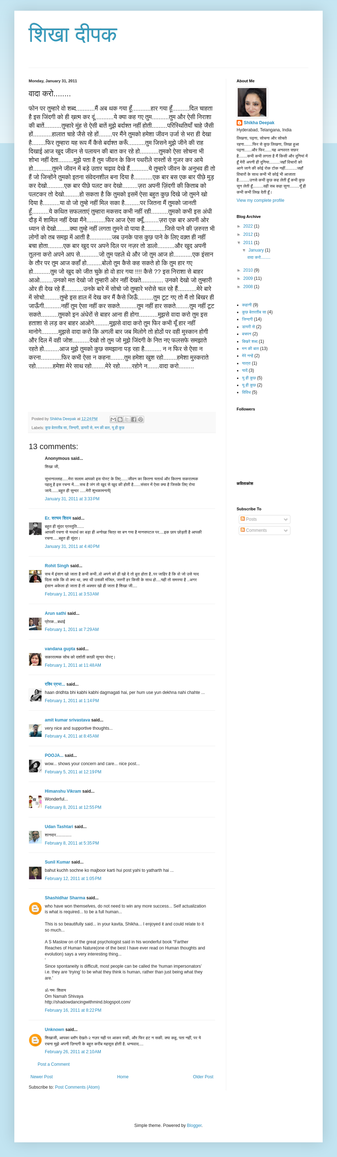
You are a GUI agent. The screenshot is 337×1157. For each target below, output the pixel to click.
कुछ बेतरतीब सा (56, 428)
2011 (248, 242)
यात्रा (246, 363)
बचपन (246, 333)
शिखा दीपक (73, 35)
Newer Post (41, 1076)
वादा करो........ (258, 257)
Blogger (194, 1125)
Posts (249, 519)
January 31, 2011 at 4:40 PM (72, 546)
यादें (244, 370)
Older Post (203, 1076)
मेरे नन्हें (247, 355)
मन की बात (102, 428)
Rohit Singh (57, 565)
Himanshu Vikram (63, 791)
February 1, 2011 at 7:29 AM (72, 629)
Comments (254, 530)
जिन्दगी (74, 428)
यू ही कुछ (118, 428)
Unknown (54, 1029)
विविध (246, 392)
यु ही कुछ (249, 377)
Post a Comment (54, 1064)
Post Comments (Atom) (77, 1087)
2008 (248, 286)
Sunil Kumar (57, 862)
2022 (248, 226)
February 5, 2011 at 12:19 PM (73, 771)
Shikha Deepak (259, 122)
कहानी (247, 304)
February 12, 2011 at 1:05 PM (73, 878)
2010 (248, 270)
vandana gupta (60, 648)
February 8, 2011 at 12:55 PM (73, 807)
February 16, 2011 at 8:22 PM (73, 1010)
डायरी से (86, 428)
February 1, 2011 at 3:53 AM (72, 594)
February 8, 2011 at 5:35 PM (72, 843)
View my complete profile (260, 200)
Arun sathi (55, 613)
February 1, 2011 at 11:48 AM (73, 665)
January (256, 250)
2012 (248, 234)
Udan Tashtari (59, 826)
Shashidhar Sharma (65, 897)
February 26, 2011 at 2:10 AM (73, 1051)
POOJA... (54, 755)
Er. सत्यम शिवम (58, 518)
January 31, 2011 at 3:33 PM (72, 498)
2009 (248, 278)
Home (123, 1076)
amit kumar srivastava (67, 720)
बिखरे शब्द (249, 341)
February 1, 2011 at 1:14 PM (72, 700)
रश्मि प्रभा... (55, 684)
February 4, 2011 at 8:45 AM (72, 736)
